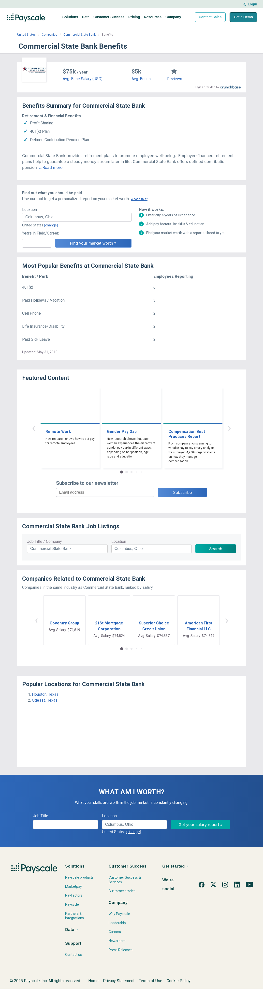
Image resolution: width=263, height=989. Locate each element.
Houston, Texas (45, 694)
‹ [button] (33, 428)
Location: (30, 209)
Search (215, 548)
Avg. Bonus (141, 78)
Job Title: (41, 815)
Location (118, 541)
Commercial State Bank (79, 34)
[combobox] (77, 217)
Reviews (174, 78)
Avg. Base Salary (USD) (82, 78)
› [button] (229, 428)
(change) (51, 225)
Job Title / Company (44, 541)
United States (26, 34)
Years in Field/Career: (40, 233)
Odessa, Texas (45, 700)
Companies (49, 34)
